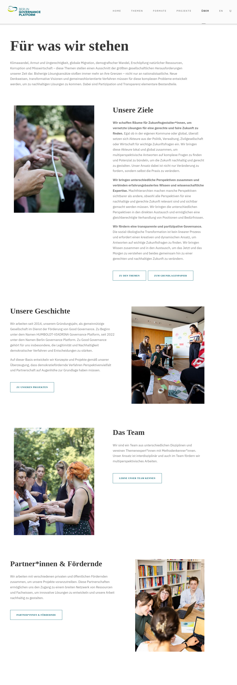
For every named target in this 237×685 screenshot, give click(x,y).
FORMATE (159, 10)
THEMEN (137, 10)
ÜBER (205, 10)
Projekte (183, 10)
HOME (117, 10)
